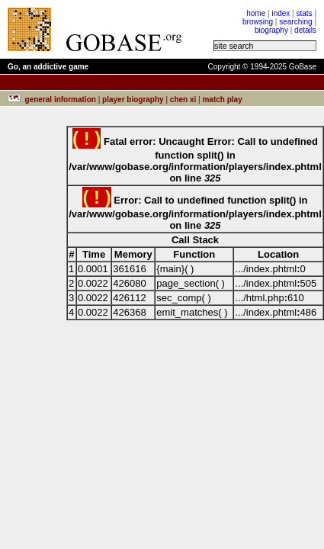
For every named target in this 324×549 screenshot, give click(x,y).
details (305, 30)
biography (271, 30)
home (255, 13)
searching (295, 22)
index (280, 13)
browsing (257, 22)
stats (304, 13)
